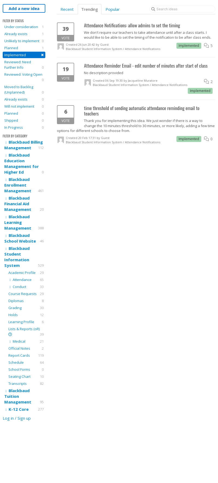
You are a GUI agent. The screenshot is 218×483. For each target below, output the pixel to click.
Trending (89, 9)
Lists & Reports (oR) (26, 331)
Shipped (24, 120)
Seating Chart (26, 376)
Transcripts (26, 383)
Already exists (24, 34)
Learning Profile (26, 322)
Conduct (26, 286)
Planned (24, 48)
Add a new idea (24, 8)
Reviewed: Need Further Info (24, 64)
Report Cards (26, 355)
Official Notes (26, 348)
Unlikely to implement (24, 41)
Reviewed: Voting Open (24, 77)
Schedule (26, 362)
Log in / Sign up (17, 418)
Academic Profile (26, 272)
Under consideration (24, 26)
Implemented (24, 55)
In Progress (24, 127)
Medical (26, 341)
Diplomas (26, 300)
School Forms (26, 369)
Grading (26, 307)
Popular (112, 9)
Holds (26, 314)
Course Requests (26, 293)
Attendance (26, 279)
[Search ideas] (182, 9)
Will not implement (24, 106)
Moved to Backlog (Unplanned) (24, 89)
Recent (67, 9)
